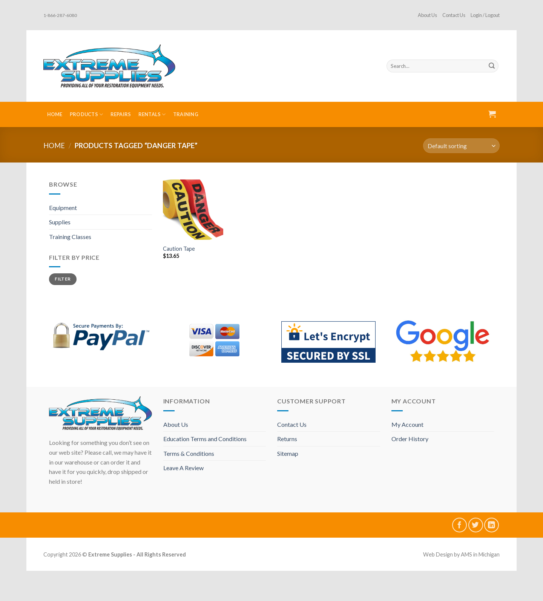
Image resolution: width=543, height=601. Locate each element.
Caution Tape (179, 248)
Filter (63, 279)
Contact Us (453, 15)
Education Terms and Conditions (205, 438)
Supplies (60, 221)
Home (55, 114)
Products (86, 114)
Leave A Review (183, 467)
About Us (427, 15)
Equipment (63, 207)
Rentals (152, 114)
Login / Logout (485, 15)
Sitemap (287, 453)
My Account (407, 424)
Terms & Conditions (188, 453)
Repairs (120, 114)
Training (185, 114)
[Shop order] (461, 145)
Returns (287, 438)
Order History (409, 438)
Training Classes (70, 236)
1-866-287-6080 (60, 15)
